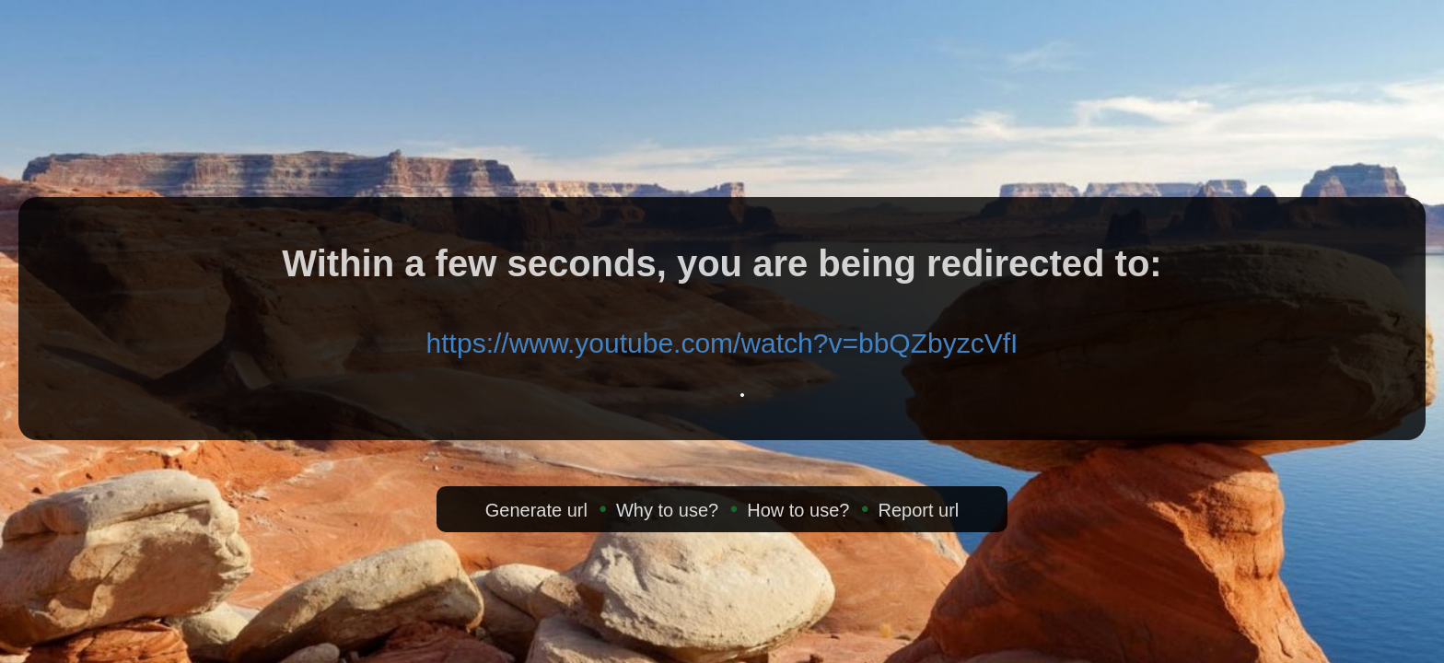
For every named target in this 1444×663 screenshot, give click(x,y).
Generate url (536, 510)
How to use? (798, 510)
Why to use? (667, 510)
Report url (918, 510)
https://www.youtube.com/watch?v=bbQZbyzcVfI (722, 343)
